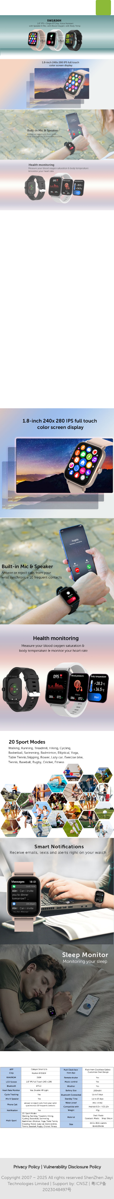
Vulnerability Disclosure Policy (72, 1167)
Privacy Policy (26, 1167)
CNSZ (82, 1183)
